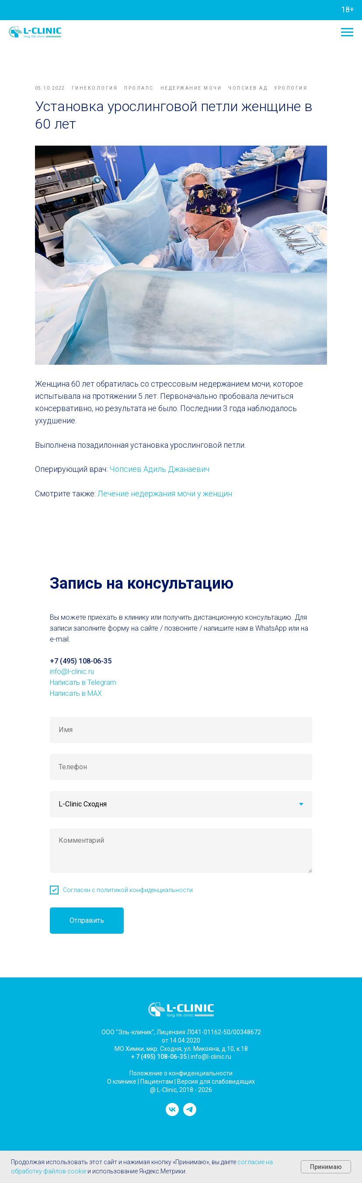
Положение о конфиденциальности (181, 1068)
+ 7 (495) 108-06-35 (159, 1051)
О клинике (121, 1076)
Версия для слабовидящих (216, 1076)
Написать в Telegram (83, 678)
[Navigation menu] (347, 32)
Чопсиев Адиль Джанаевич (165, 462)
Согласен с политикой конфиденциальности (128, 884)
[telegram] (189, 1108)
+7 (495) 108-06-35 (80, 656)
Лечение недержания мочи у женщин (171, 486)
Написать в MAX (76, 688)
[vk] (172, 1108)
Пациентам (156, 1076)
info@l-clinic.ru (72, 667)
